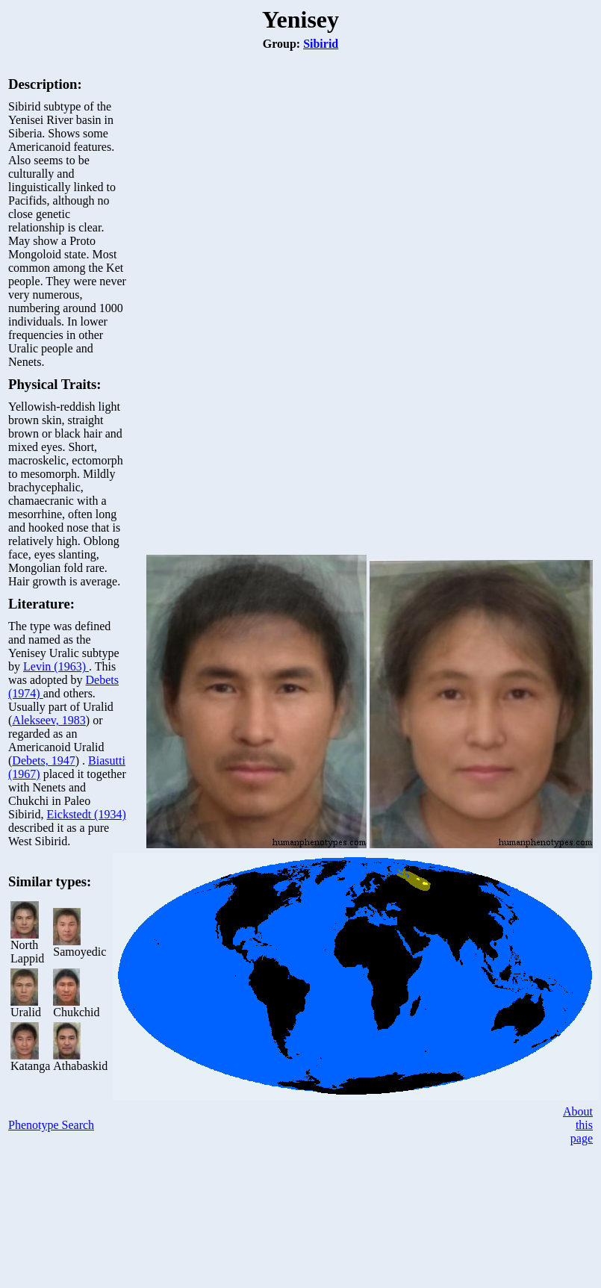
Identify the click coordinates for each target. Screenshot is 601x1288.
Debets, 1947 (43, 760)
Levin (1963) (56, 666)
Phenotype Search (51, 1125)
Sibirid (320, 43)
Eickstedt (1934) (86, 814)
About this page (578, 1125)
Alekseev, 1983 (49, 720)
